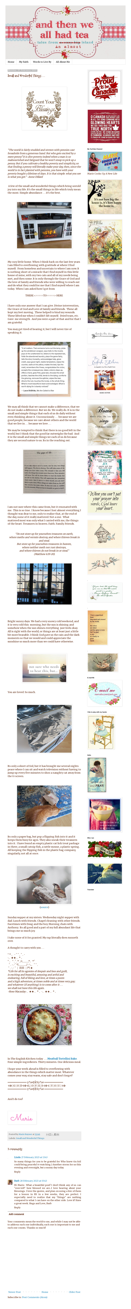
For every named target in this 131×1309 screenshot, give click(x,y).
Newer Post (14, 1292)
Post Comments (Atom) (34, 1297)
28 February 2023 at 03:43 (33, 1180)
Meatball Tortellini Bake (62, 1058)
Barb (16, 1180)
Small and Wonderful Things (30, 1138)
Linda (17, 1157)
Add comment (16, 1214)
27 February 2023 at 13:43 (34, 1157)
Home (11, 61)
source (44, 907)
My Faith (23, 61)
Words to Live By (42, 61)
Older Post (74, 1292)
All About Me (63, 61)
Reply (17, 1171)
